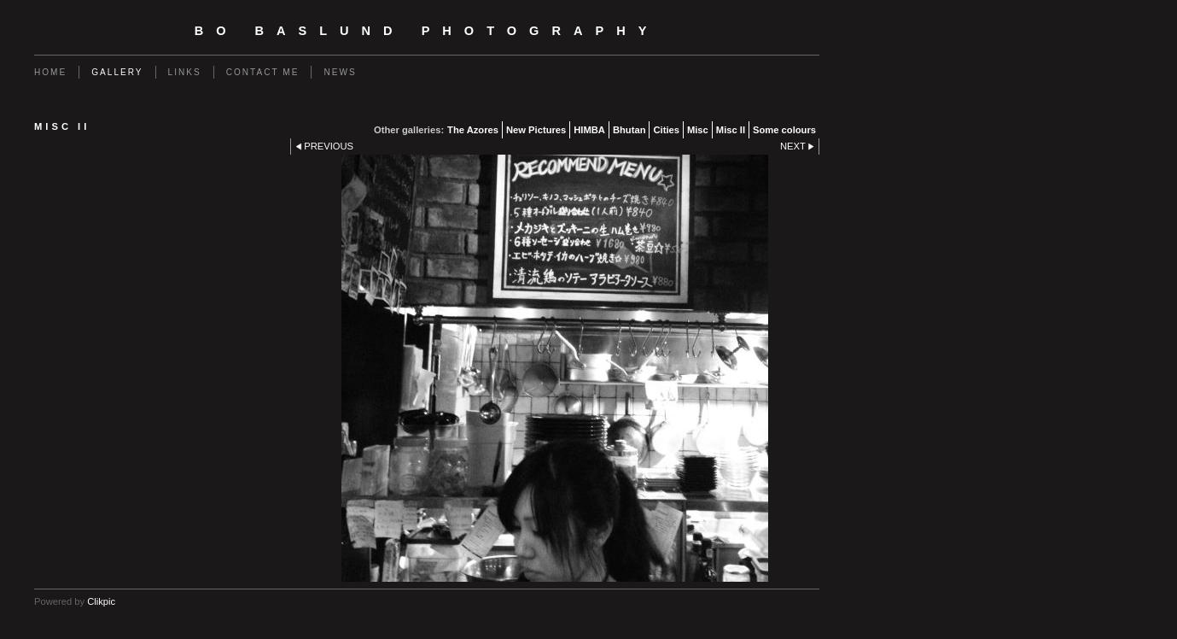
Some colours (784, 130)
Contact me (263, 72)
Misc (697, 130)
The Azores (472, 130)
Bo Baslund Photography (427, 31)
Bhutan (629, 130)
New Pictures (536, 130)
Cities (666, 130)
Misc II (730, 130)
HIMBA (589, 130)
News (339, 72)
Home (50, 72)
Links (184, 72)
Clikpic (101, 601)
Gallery (117, 72)
